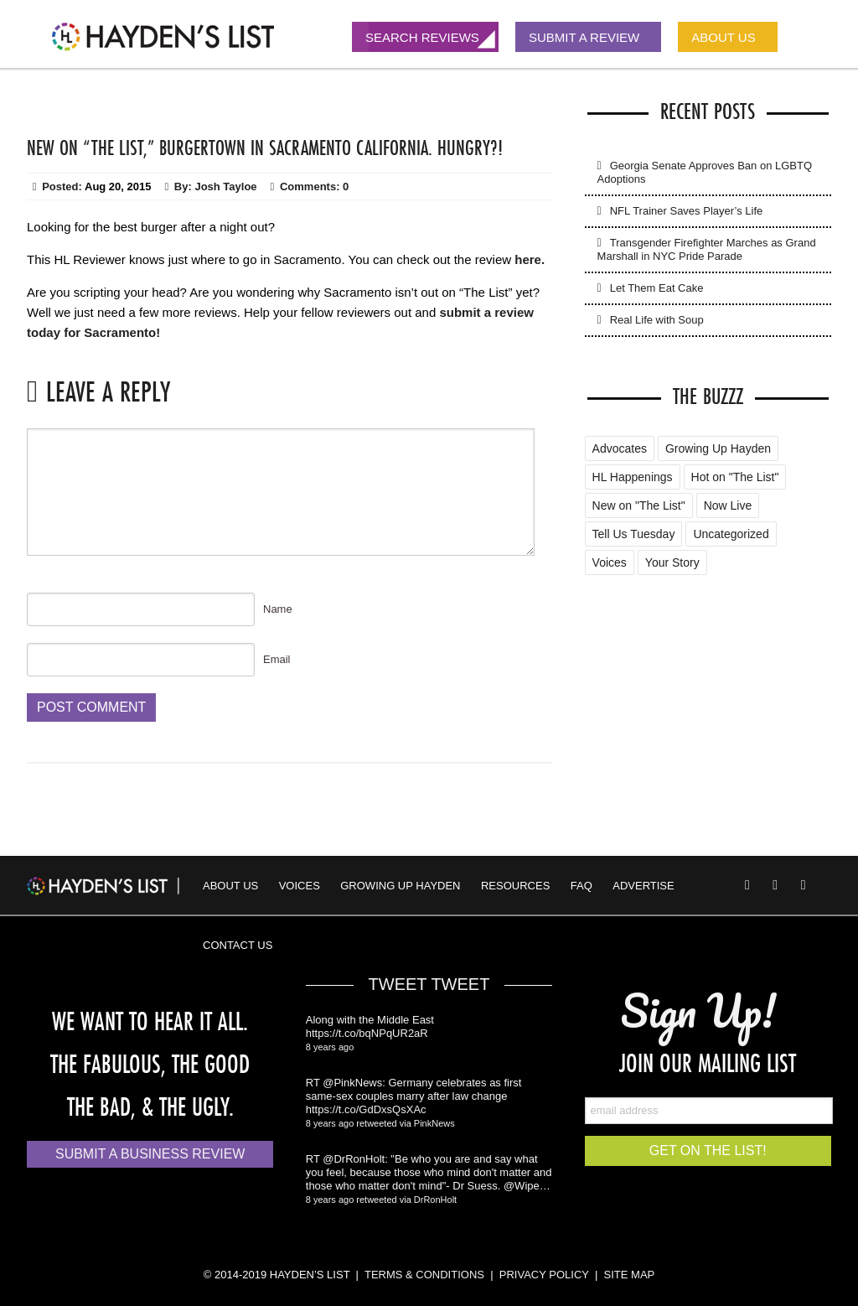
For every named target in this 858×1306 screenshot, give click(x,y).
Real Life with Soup (657, 320)
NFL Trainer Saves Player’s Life (686, 211)
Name (277, 609)
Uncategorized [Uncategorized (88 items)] (730, 534)
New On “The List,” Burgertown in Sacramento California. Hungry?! (265, 147)
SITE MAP (629, 1274)
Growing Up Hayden (400, 885)
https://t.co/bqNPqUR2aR (367, 1033)
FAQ (581, 885)
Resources (515, 885)
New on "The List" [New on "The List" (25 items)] (638, 505)
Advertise (643, 885)
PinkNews (434, 1123)
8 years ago (330, 1047)
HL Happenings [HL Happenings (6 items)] (632, 477)
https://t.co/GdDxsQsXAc (366, 1109)
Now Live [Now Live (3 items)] (728, 505)
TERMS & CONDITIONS (424, 1274)
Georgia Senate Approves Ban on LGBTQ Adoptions (705, 172)
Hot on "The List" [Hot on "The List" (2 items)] (735, 477)
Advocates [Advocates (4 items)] (619, 448)
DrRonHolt (435, 1200)
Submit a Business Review (150, 1154)
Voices (299, 885)
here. (529, 259)
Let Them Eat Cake (657, 288)
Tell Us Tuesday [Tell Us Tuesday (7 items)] (633, 534)
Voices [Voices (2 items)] (609, 562)
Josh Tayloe (225, 186)
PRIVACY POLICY (544, 1274)
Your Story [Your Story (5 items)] (672, 562)
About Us (230, 885)
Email (277, 659)
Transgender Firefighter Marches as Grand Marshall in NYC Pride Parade (706, 249)
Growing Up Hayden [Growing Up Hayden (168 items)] (718, 448)
